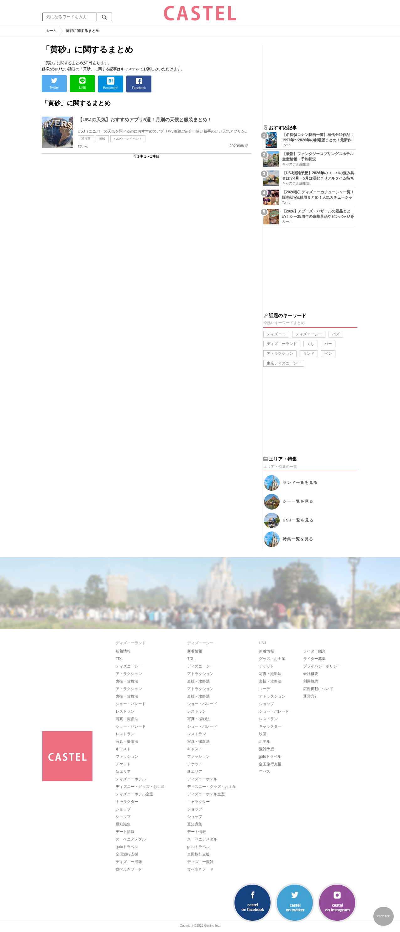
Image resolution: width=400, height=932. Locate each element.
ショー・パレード (131, 704)
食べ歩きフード (129, 869)
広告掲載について (318, 689)
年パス (264, 771)
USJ (298, 520)
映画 (262, 734)
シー (298, 501)
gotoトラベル (127, 847)
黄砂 (102, 138)
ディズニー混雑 (129, 862)
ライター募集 (314, 659)
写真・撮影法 (127, 719)
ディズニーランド (282, 344)
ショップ (123, 809)
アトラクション (280, 353)
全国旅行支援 (127, 854)
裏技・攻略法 (127, 681)
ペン (328, 353)
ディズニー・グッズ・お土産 (140, 786)
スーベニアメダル (131, 839)
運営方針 (310, 696)
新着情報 (123, 651)
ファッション (127, 756)
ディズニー (276, 334)
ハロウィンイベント (128, 138)
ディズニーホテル (131, 779)
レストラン (125, 711)
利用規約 (310, 681)
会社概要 (310, 674)
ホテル (264, 741)
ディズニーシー (309, 334)
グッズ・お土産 (272, 659)
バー (328, 344)
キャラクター (127, 801)
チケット (123, 764)
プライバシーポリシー (322, 666)
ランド (308, 353)
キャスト (123, 749)
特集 (298, 539)
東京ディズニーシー (284, 363)
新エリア (123, 771)
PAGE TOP (383, 916)
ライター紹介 (314, 651)
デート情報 (125, 832)
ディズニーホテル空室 (134, 794)
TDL (119, 659)
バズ (335, 334)
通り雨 (86, 138)
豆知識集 (123, 824)
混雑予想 (266, 749)
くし (310, 344)
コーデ (264, 689)
